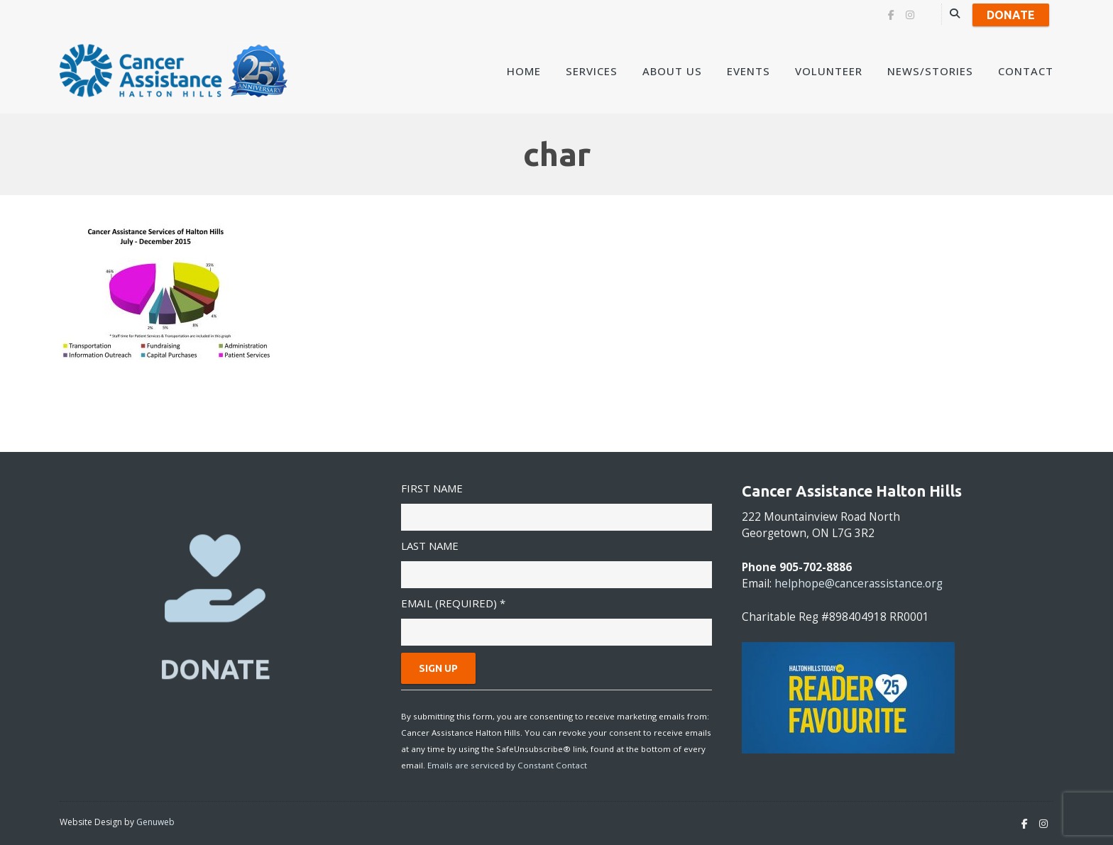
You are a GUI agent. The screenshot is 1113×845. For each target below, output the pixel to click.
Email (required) (453, 603)
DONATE (215, 668)
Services (592, 71)
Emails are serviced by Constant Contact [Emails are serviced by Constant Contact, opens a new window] (507, 765)
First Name (432, 488)
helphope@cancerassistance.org (858, 583)
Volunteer (828, 71)
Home (524, 71)
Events (748, 71)
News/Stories (930, 71)
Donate (1011, 15)
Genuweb (155, 822)
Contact (1025, 71)
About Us (672, 71)
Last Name (430, 546)
